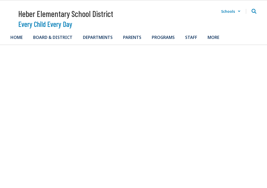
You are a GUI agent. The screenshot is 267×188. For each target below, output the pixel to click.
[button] (231, 11)
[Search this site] (254, 11)
